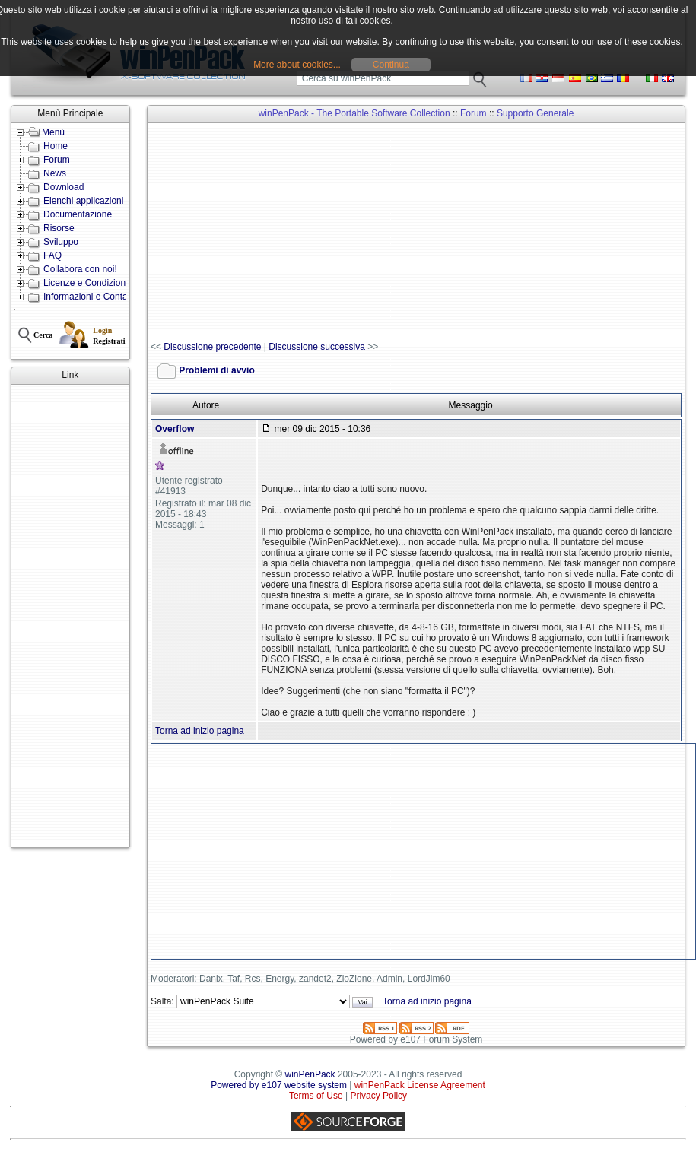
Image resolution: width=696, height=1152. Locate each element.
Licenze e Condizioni (85, 283)
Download (63, 187)
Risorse (59, 228)
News (54, 173)
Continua (391, 64)
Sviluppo (60, 241)
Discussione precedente (212, 346)
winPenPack (310, 1074)
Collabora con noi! (80, 269)
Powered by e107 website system (279, 1085)
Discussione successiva (317, 346)
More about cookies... (297, 64)
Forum (56, 159)
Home (55, 146)
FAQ (52, 255)
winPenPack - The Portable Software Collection (354, 113)
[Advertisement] (70, 616)
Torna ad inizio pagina (199, 730)
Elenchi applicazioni (83, 200)
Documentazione (77, 214)
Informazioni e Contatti (89, 296)
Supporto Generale (535, 113)
